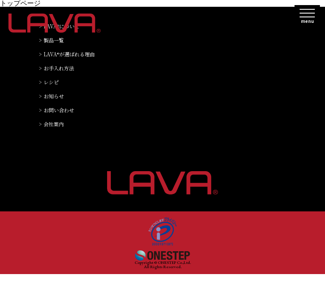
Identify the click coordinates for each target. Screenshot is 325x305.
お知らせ (54, 96)
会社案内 (54, 124)
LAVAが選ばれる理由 (69, 54)
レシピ (51, 82)
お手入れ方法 (59, 68)
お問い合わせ (59, 110)
